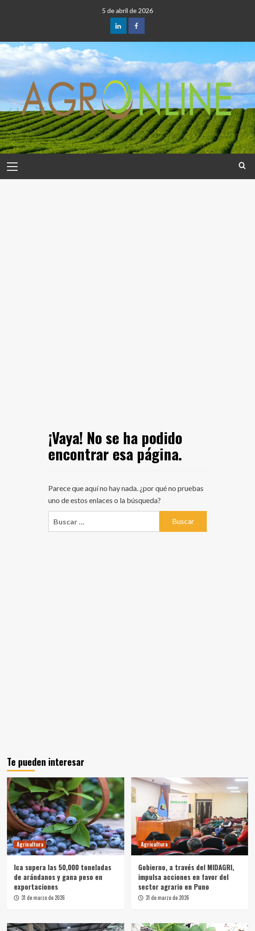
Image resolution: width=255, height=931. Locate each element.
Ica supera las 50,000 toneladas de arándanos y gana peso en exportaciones (62, 877)
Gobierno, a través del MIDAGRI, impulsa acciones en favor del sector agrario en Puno (186, 877)
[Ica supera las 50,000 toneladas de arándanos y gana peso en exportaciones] (65, 816)
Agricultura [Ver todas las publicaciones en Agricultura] (30, 844)
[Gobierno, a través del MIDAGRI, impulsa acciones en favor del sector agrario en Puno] (190, 816)
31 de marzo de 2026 (43, 897)
